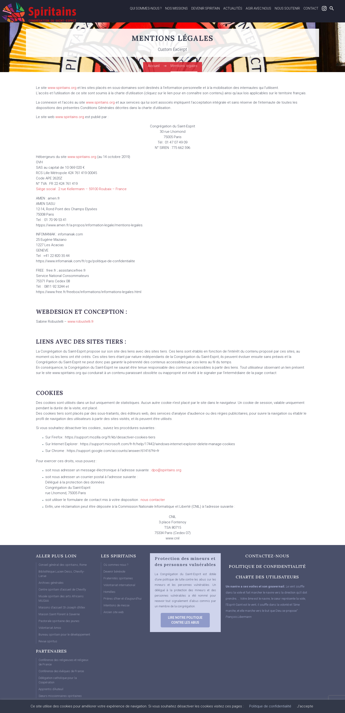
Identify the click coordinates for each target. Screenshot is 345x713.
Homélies (109, 592)
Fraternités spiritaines (118, 578)
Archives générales (51, 582)
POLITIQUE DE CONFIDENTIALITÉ (267, 566)
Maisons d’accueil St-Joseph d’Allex (62, 607)
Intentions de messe (116, 605)
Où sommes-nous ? (115, 564)
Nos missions (176, 8)
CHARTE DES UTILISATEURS (267, 577)
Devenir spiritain (205, 8)
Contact (310, 8)
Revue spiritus (48, 641)
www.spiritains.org (62, 88)
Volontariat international (119, 585)
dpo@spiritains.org (166, 470)
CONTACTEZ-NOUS (267, 556)
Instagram (324, 8)
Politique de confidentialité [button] (270, 706)
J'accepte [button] (305, 706)
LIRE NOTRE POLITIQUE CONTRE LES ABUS (185, 620)
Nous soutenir (287, 8)
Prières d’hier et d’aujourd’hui (122, 598)
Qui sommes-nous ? (146, 8)
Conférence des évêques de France (61, 671)
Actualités (232, 8)
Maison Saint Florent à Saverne (59, 614)
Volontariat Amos (50, 627)
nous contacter (153, 500)
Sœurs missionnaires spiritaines (60, 696)
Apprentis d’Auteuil (51, 689)
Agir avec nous (258, 8)
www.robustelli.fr (81, 321)
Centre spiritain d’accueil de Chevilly (62, 589)
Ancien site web (113, 612)
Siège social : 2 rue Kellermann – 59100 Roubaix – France (81, 189)
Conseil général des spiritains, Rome (63, 564)
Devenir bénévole (114, 571)
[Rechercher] (331, 8)
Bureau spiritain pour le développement (64, 634)
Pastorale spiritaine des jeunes (59, 621)
